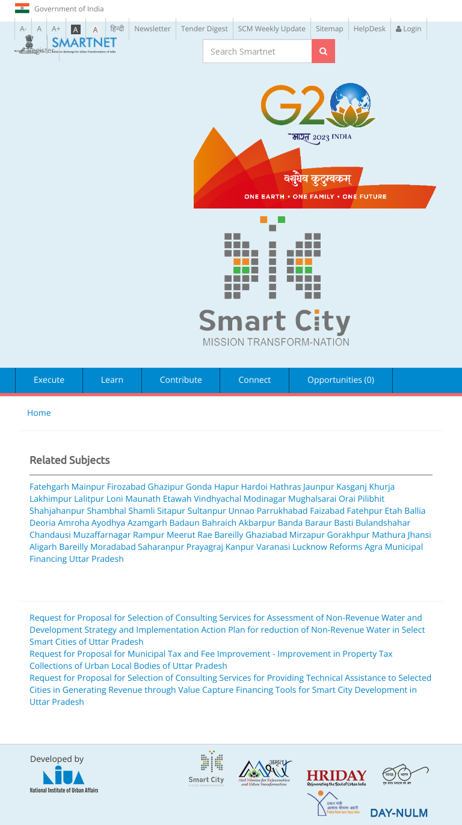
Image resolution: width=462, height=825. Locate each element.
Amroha (73, 523)
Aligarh (43, 547)
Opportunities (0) (340, 380)
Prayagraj (204, 547)
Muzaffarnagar (102, 535)
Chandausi (50, 535)
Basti (343, 523)
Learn (112, 380)
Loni (114, 499)
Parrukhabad (282, 511)
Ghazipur (166, 487)
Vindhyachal (217, 499)
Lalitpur (89, 499)
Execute (49, 380)
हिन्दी (118, 28)
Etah (393, 511)
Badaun (184, 523)
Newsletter (152, 28)
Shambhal (106, 511)
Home (39, 413)
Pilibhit (370, 499)
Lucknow (309, 547)
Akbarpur (257, 523)
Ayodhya (108, 523)
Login (409, 28)
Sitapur (171, 511)
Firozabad (126, 487)
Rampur (148, 535)
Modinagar (265, 499)
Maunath (143, 499)
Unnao (241, 511)
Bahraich (219, 523)
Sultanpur (207, 511)
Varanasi (273, 547)
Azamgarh (147, 523)
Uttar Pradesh (96, 559)
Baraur (318, 523)
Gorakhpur (348, 535)
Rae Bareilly (220, 535)
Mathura (388, 535)
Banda (290, 523)
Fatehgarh (49, 487)
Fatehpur (365, 511)
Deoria (42, 523)
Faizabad (327, 511)
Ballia (414, 511)
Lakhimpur (50, 499)
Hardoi (254, 487)
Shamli (142, 511)
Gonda (199, 487)
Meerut (181, 535)
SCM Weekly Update (272, 28)
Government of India (59, 8)
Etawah (177, 499)
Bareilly (73, 547)
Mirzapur (307, 535)
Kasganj (351, 487)
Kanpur (240, 547)
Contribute (181, 380)
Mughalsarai (312, 499)
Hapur (226, 487)
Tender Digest (204, 28)
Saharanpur (161, 547)
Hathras (285, 487)
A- (23, 28)
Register (36, 50)
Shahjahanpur (57, 511)
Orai (347, 499)
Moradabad (113, 547)
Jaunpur (318, 487)
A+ (56, 28)
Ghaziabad (266, 535)
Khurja (382, 487)
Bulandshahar (383, 523)
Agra (374, 547)
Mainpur (88, 487)
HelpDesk (370, 28)
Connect (254, 380)
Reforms (346, 547)
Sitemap (329, 28)
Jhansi (419, 535)
